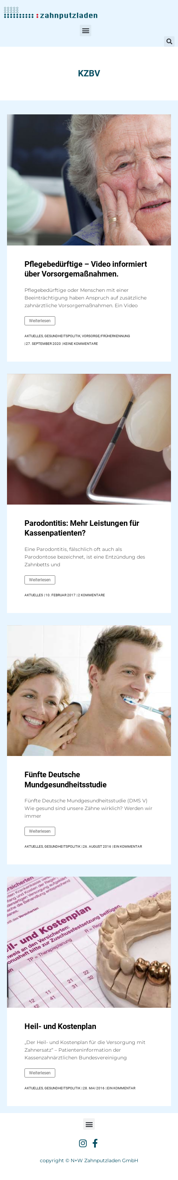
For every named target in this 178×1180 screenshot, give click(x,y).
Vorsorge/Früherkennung (106, 336)
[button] (85, 30)
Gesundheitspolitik (62, 336)
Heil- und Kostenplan (60, 1026)
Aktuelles (33, 336)
